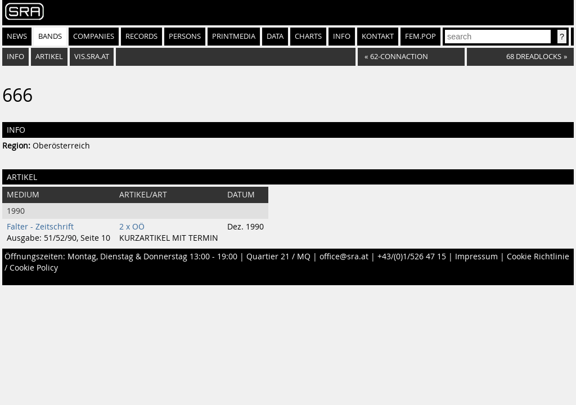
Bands (50, 36)
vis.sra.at (91, 56)
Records (141, 36)
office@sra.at (344, 256)
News (17, 36)
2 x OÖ (132, 227)
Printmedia (233, 36)
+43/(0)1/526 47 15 (411, 256)
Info (341, 36)
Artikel (49, 56)
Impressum (476, 256)
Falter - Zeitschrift (40, 227)
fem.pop (420, 36)
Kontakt (378, 36)
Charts (308, 36)
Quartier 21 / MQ (278, 256)
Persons (185, 36)
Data (275, 36)
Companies (93, 36)
